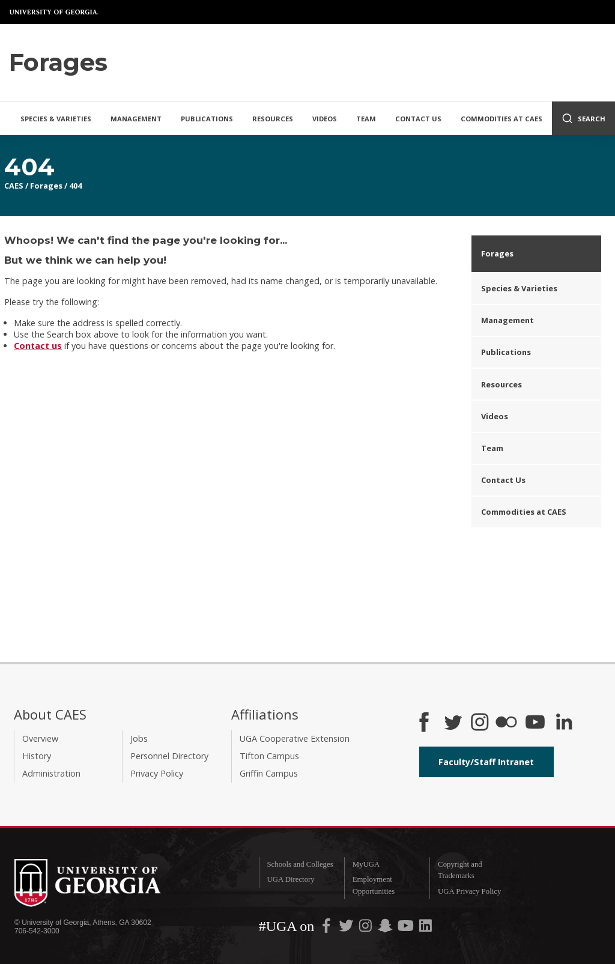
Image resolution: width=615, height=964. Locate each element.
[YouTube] (535, 723)
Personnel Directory (169, 756)
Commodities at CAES (501, 118)
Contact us (38, 345)
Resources (272, 118)
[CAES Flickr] (506, 723)
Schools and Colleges (300, 864)
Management (136, 118)
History (36, 756)
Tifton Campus (269, 756)
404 (75, 185)
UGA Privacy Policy (469, 891)
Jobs (139, 738)
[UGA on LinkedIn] (425, 928)
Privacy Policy (156, 773)
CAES (13, 185)
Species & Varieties (55, 118)
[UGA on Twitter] (347, 928)
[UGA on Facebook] (327, 928)
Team (366, 118)
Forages (46, 185)
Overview (40, 738)
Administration (51, 773)
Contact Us (418, 118)
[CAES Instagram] (479, 723)
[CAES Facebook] (424, 723)
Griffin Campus (269, 773)
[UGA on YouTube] (406, 928)
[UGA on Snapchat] (385, 928)
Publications (207, 118)
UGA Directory (290, 879)
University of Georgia (54, 12)
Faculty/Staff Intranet (486, 762)
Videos (324, 118)
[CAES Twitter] (452, 723)
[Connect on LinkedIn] (564, 723)
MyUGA (366, 864)
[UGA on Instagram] (366, 928)
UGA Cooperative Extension (295, 738)
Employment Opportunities (374, 885)
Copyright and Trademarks (460, 870)
